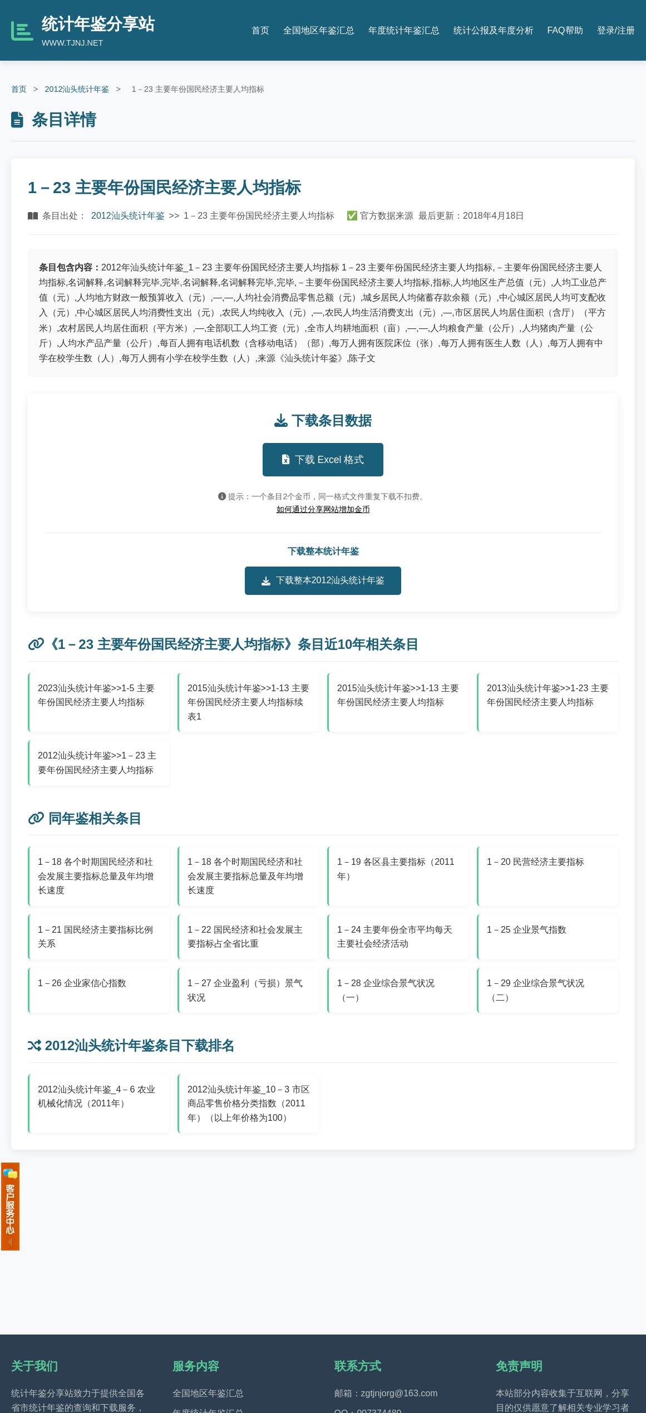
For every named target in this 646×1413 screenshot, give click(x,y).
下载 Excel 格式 (323, 459)
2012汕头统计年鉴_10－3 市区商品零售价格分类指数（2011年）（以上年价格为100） (249, 1103)
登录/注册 (616, 30)
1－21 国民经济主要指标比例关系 (95, 937)
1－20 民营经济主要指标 (535, 861)
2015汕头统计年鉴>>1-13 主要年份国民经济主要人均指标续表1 (248, 702)
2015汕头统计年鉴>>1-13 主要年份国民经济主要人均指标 (398, 695)
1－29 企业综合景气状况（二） (535, 990)
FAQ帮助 (565, 30)
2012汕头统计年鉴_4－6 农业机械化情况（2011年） (96, 1097)
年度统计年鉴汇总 (404, 30)
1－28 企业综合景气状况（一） (386, 990)
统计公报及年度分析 (493, 30)
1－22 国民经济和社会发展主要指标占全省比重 (245, 937)
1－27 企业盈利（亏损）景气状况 (245, 990)
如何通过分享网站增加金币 (323, 509)
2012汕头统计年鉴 (77, 89)
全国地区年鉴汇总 (318, 30)
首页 (260, 30)
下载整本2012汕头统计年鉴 (323, 580)
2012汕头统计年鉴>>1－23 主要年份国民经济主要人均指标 (97, 763)
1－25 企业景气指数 (526, 929)
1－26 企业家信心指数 (82, 983)
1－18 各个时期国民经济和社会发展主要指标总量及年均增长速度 (96, 876)
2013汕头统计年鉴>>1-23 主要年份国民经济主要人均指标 (548, 695)
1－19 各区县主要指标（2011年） (396, 869)
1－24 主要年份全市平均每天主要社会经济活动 (394, 937)
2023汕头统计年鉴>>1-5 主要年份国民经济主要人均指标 (96, 695)
